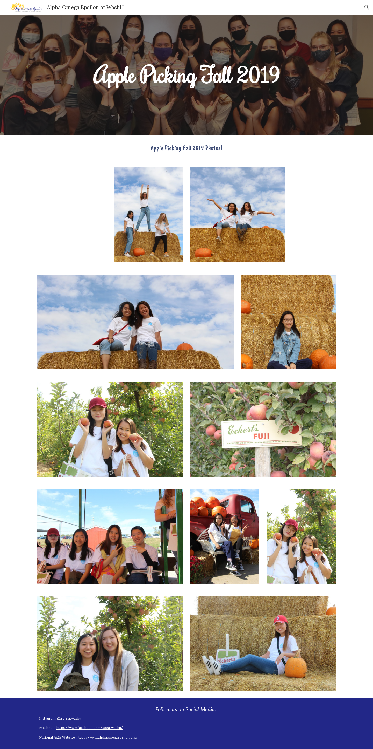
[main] (186, 75)
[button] (367, 7)
